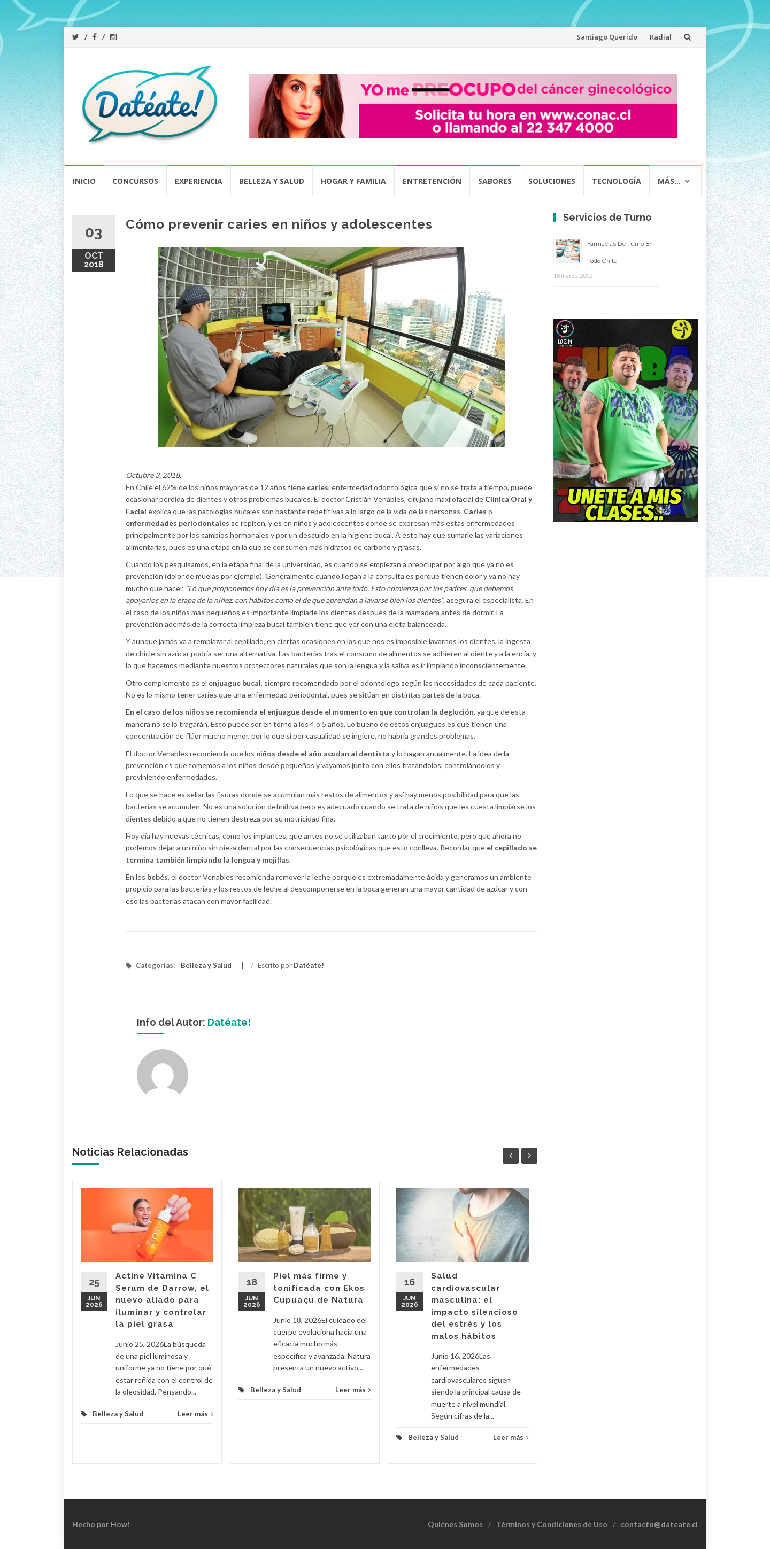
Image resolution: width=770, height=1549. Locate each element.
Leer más (195, 1413)
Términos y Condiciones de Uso (551, 1524)
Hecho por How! (101, 1524)
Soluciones (551, 181)
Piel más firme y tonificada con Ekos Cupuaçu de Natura (319, 1288)
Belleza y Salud (271, 181)
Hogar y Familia (353, 181)
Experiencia (198, 181)
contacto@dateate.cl (659, 1524)
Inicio (84, 181)
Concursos (135, 181)
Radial (661, 37)
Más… (669, 181)
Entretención (432, 181)
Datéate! (309, 965)
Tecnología (616, 181)
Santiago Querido (606, 37)
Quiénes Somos (455, 1524)
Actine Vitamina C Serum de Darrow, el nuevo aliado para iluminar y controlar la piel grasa (162, 1300)
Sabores (495, 181)
